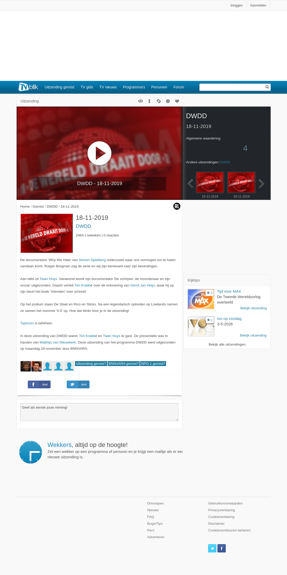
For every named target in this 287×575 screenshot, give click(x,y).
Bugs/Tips (155, 523)
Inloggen (236, 5)
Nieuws (153, 510)
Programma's (134, 87)
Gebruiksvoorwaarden (225, 503)
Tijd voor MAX (229, 291)
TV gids (86, 87)
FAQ (150, 517)
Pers (150, 530)
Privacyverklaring (221, 510)
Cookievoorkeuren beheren (229, 530)
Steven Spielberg (92, 260)
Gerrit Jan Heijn (142, 285)
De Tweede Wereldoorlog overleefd (239, 299)
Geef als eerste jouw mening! (99, 412)
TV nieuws (108, 87)
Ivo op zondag (229, 318)
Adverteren (156, 537)
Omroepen (155, 503)
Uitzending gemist (59, 87)
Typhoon (27, 323)
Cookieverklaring (221, 517)
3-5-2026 (225, 324)
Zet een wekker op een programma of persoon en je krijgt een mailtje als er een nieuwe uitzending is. (115, 450)
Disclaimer (216, 523)
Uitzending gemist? (91, 364)
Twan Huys (48, 279)
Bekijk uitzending (253, 308)
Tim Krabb (82, 285)
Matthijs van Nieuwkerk (58, 342)
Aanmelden (258, 5)
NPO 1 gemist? (153, 364)
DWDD (83, 226)
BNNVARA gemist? (124, 364)
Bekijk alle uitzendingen (227, 344)
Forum (178, 87)
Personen (159, 87)
